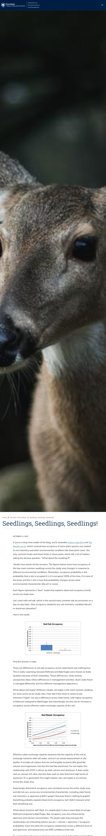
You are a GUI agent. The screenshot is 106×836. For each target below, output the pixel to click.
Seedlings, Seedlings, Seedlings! (44, 518)
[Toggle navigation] (102, 5)
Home (4, 518)
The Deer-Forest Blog (19, 518)
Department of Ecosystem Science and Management (41, 5)
